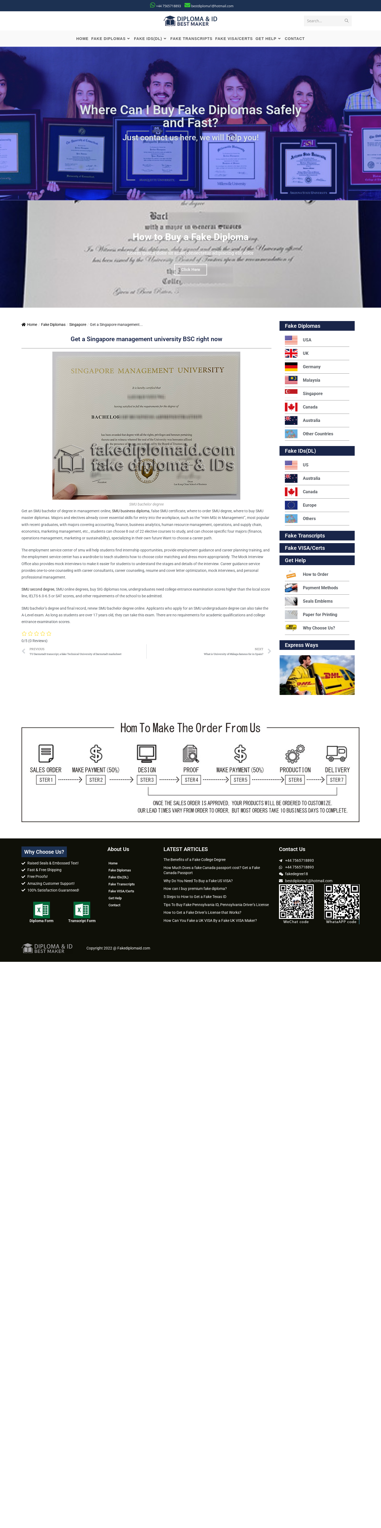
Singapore (77, 326)
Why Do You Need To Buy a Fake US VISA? (198, 882)
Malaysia (302, 381)
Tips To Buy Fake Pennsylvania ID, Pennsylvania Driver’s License (216, 906)
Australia (302, 422)
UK (297, 355)
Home (29, 326)
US (297, 466)
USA (298, 341)
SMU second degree (37, 591)
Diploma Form (41, 922)
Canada (301, 408)
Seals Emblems (309, 602)
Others (300, 520)
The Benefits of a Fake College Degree (195, 861)
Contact (114, 907)
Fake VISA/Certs (305, 549)
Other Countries (309, 435)
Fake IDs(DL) (300, 452)
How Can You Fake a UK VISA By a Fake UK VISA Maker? (210, 922)
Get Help (115, 900)
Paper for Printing (311, 616)
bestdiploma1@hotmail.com (212, 6)
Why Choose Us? (310, 629)
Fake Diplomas (53, 326)
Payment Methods (311, 589)
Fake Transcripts (305, 537)
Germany (303, 368)
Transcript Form (82, 922)
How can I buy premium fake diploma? (195, 890)
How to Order (306, 576)
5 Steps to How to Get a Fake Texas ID (195, 898)
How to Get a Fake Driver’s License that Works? (202, 914)
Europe (301, 506)
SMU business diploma (131, 512)
